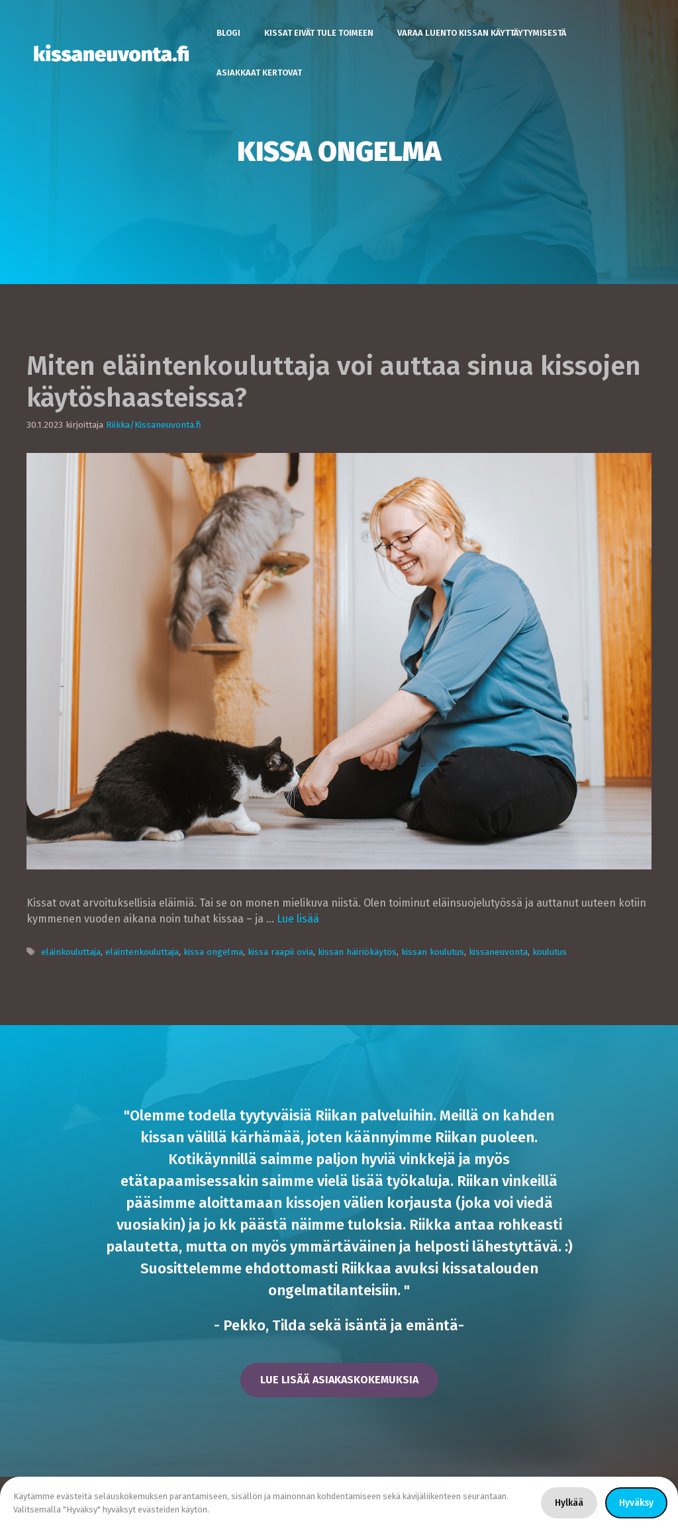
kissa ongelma (213, 952)
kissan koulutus (432, 952)
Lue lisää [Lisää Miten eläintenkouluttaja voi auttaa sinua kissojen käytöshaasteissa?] (298, 918)
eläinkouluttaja (71, 952)
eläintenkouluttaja (142, 952)
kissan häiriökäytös (357, 952)
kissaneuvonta (498, 952)
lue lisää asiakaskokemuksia (339, 1379)
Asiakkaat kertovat (259, 72)
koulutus (549, 952)
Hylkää (569, 1502)
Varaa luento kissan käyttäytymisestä (481, 33)
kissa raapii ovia (280, 952)
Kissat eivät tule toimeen (318, 33)
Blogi (228, 33)
